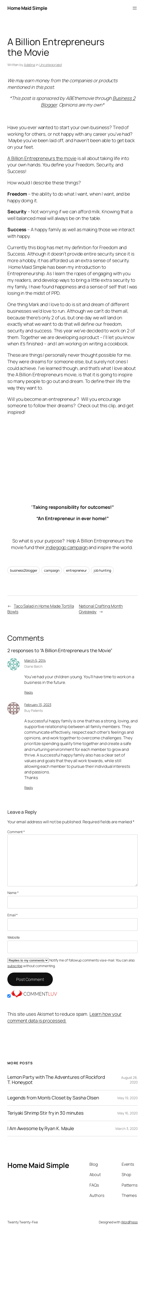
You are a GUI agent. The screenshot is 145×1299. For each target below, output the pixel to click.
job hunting (102, 570)
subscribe (14, 965)
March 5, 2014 (35, 660)
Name (12, 892)
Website (13, 937)
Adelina (29, 64)
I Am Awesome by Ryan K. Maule (40, 1128)
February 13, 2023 (37, 704)
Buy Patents (33, 710)
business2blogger (23, 570)
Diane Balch (33, 666)
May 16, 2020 (127, 1113)
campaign (51, 570)
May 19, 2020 (127, 1098)
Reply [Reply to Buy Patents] (28, 787)
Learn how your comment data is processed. (64, 1017)
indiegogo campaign (66, 547)
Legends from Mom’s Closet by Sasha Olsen (53, 1097)
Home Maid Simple (27, 8)
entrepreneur (76, 570)
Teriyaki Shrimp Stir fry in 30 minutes (45, 1113)
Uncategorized (50, 64)
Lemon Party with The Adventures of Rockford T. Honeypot (56, 1080)
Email (12, 915)
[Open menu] (135, 8)
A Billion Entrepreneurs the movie (41, 158)
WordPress (129, 1222)
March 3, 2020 (127, 1128)
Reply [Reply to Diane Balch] (28, 692)
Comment (16, 831)
